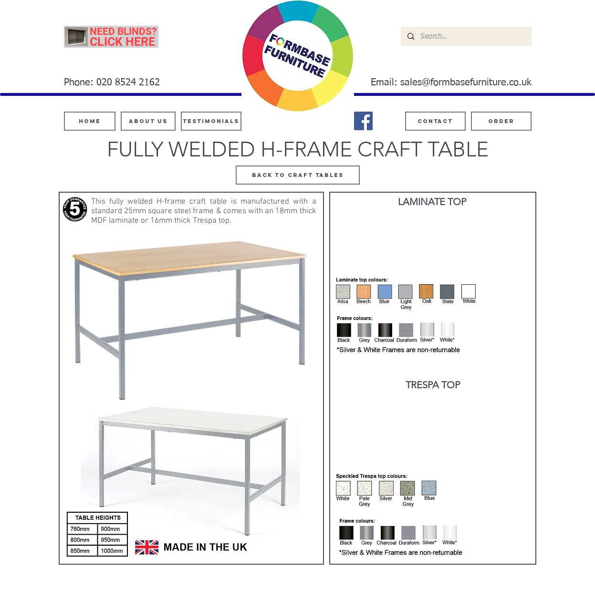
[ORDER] (501, 121)
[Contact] (435, 121)
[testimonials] (211, 121)
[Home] (89, 121)
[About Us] (148, 121)
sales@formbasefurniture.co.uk (466, 82)
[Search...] (465, 36)
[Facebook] (363, 121)
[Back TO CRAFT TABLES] (298, 175)
